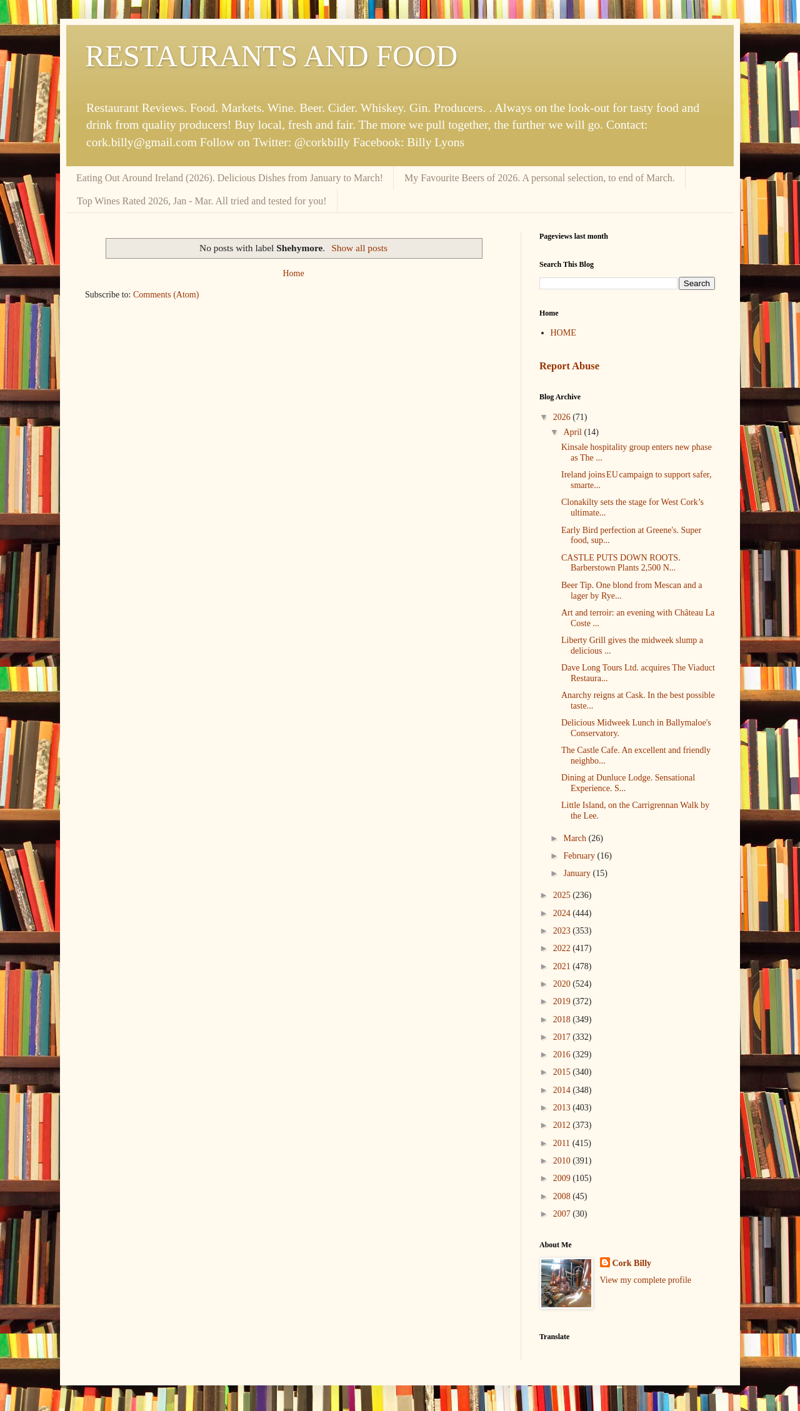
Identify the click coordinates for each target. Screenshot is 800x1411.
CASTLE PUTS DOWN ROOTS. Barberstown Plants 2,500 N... (621, 563)
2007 (563, 1214)
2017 (563, 1037)
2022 (563, 948)
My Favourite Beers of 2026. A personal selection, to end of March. (539, 177)
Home (293, 273)
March (575, 838)
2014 (563, 1090)
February (580, 855)
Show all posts (359, 247)
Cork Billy (632, 1263)
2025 (563, 895)
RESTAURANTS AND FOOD (271, 55)
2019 (563, 1001)
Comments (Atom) (166, 294)
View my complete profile (646, 1280)
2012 (563, 1125)
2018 (563, 1019)
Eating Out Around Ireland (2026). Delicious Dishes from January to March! (229, 177)
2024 (563, 913)
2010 (563, 1160)
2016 (563, 1054)
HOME (563, 332)
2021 (563, 966)
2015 (563, 1072)
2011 (562, 1143)
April (573, 432)
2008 (563, 1196)
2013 (563, 1107)
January (577, 873)
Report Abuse (569, 366)
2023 (563, 930)
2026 (563, 417)
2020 (563, 984)
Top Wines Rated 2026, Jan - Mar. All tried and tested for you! (202, 201)
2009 (563, 1178)
